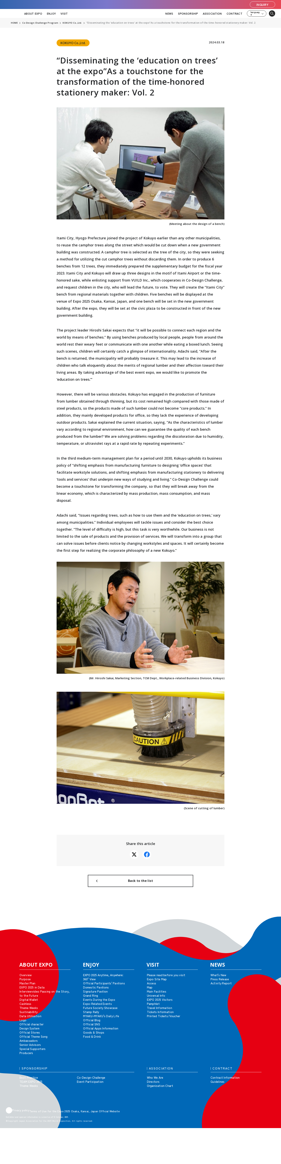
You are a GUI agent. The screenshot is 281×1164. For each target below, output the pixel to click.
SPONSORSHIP (188, 13)
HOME (14, 22)
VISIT (64, 13)
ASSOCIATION (212, 13)
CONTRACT (234, 13)
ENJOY (51, 13)
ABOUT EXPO (33, 13)
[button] (269, 927)
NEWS (169, 13)
